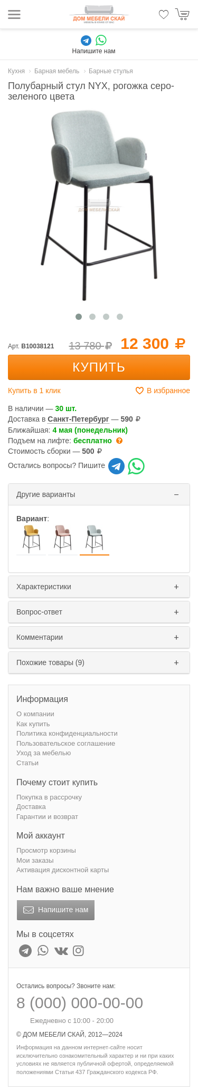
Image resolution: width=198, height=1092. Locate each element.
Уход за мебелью (43, 753)
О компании (35, 714)
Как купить (33, 724)
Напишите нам (54, 910)
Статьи (27, 763)
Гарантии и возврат (47, 817)
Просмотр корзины (46, 850)
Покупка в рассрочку (49, 797)
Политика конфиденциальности (67, 733)
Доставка (31, 807)
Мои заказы (35, 860)
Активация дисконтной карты (62, 870)
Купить (98, 367)
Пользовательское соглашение (65, 743)
